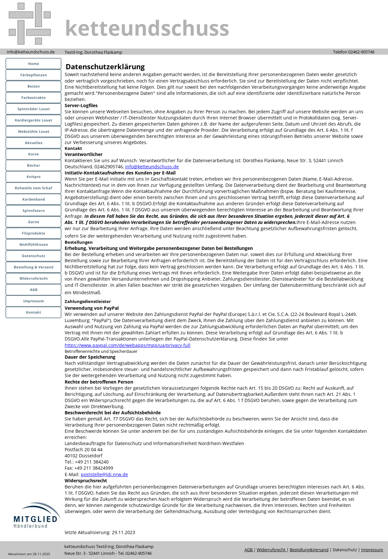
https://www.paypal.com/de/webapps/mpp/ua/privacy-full (127, 345)
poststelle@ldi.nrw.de (104, 474)
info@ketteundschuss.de (152, 166)
